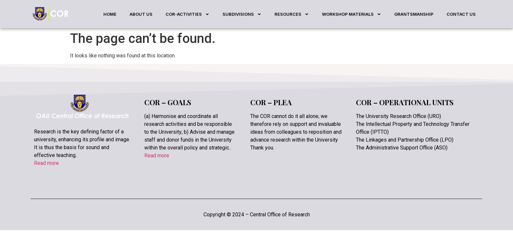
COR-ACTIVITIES (187, 14)
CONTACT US (461, 14)
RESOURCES (291, 14)
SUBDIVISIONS (241, 14)
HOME (109, 14)
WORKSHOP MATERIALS (351, 14)
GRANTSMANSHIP (413, 14)
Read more (46, 163)
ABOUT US (141, 14)
